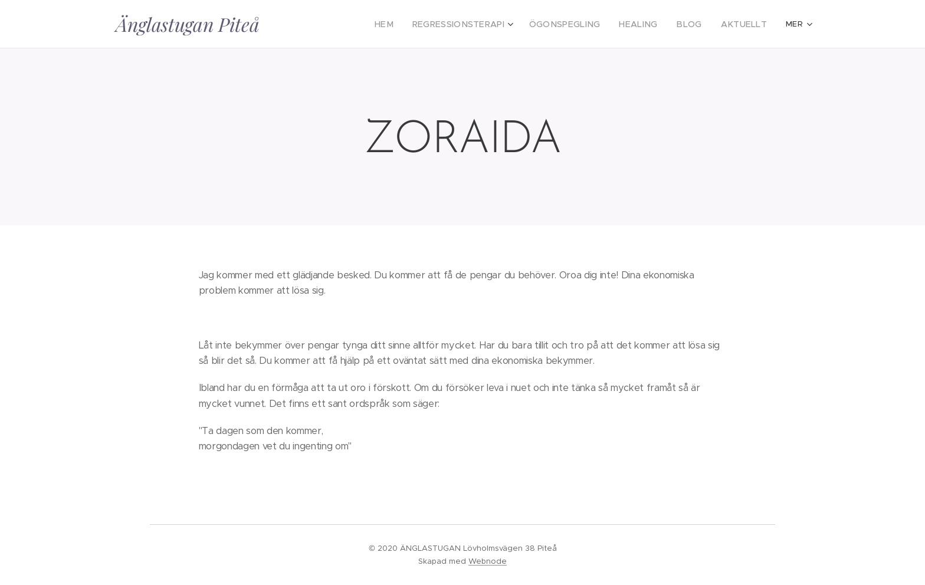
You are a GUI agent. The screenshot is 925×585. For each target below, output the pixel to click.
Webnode (487, 561)
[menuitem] (338, 24)
